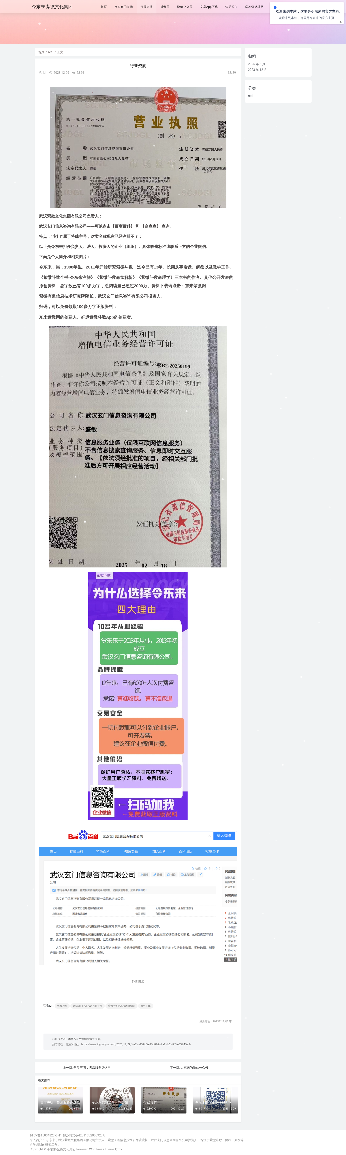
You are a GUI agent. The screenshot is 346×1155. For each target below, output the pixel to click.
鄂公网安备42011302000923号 (84, 1135)
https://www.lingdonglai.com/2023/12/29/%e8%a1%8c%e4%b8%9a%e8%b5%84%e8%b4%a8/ (136, 1044)
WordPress (96, 1149)
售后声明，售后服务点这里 (92, 1067)
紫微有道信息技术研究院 (121, 1005)
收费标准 (62, 1005)
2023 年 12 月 (257, 70)
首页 (41, 52)
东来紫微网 (195, 286)
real (50, 52)
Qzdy (118, 1149)
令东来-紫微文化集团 (61, 1149)
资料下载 (145, 1005)
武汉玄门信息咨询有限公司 (87, 1005)
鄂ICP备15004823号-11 (46, 1135)
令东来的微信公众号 (194, 1067)
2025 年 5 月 (256, 64)
